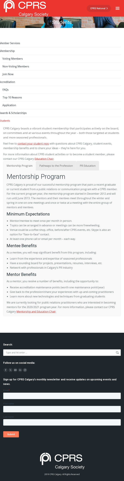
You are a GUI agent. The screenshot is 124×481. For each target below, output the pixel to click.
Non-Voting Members (15, 66)
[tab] (19, 165)
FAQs (5, 89)
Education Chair (44, 159)
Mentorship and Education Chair (36, 311)
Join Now (7, 74)
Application (9, 105)
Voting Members (12, 58)
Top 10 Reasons (12, 97)
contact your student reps (33, 143)
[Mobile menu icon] (117, 8)
